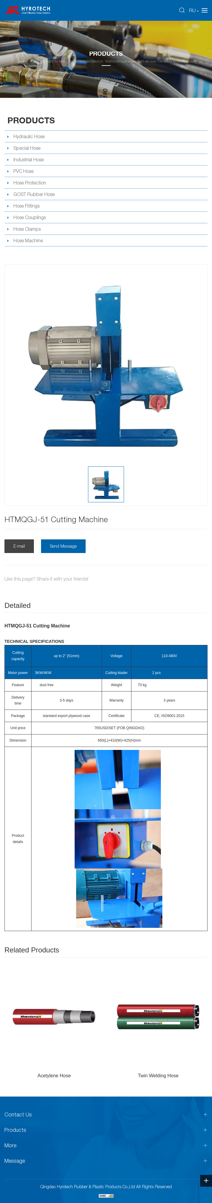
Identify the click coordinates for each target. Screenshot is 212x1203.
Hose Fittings (26, 205)
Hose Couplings (29, 217)
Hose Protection (29, 182)
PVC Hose (23, 171)
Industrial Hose (28, 159)
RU (192, 10)
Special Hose (26, 148)
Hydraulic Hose (29, 136)
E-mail (19, 546)
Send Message (63, 546)
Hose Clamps (27, 229)
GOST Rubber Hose (34, 194)
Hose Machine (28, 240)
